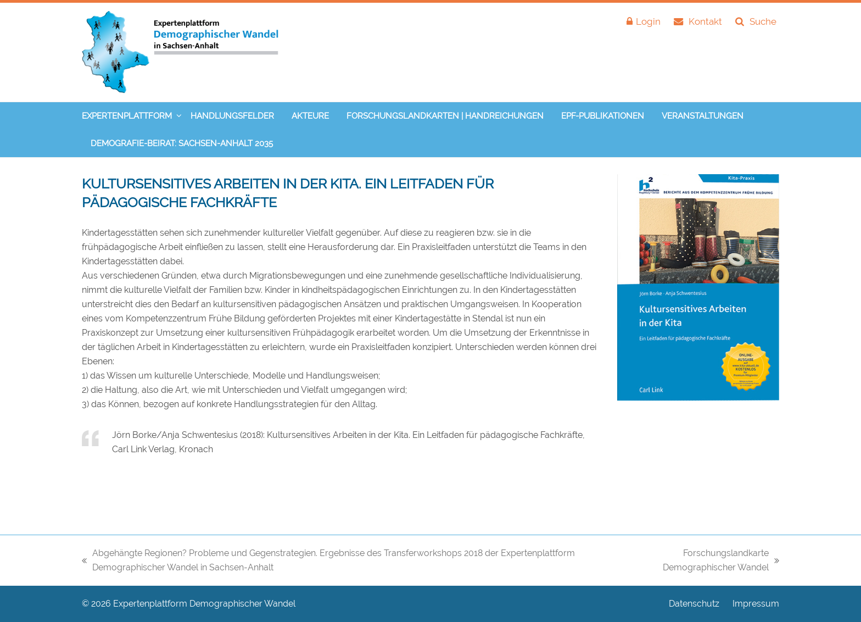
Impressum (756, 603)
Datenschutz (694, 603)
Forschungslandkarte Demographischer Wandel (699, 561)
